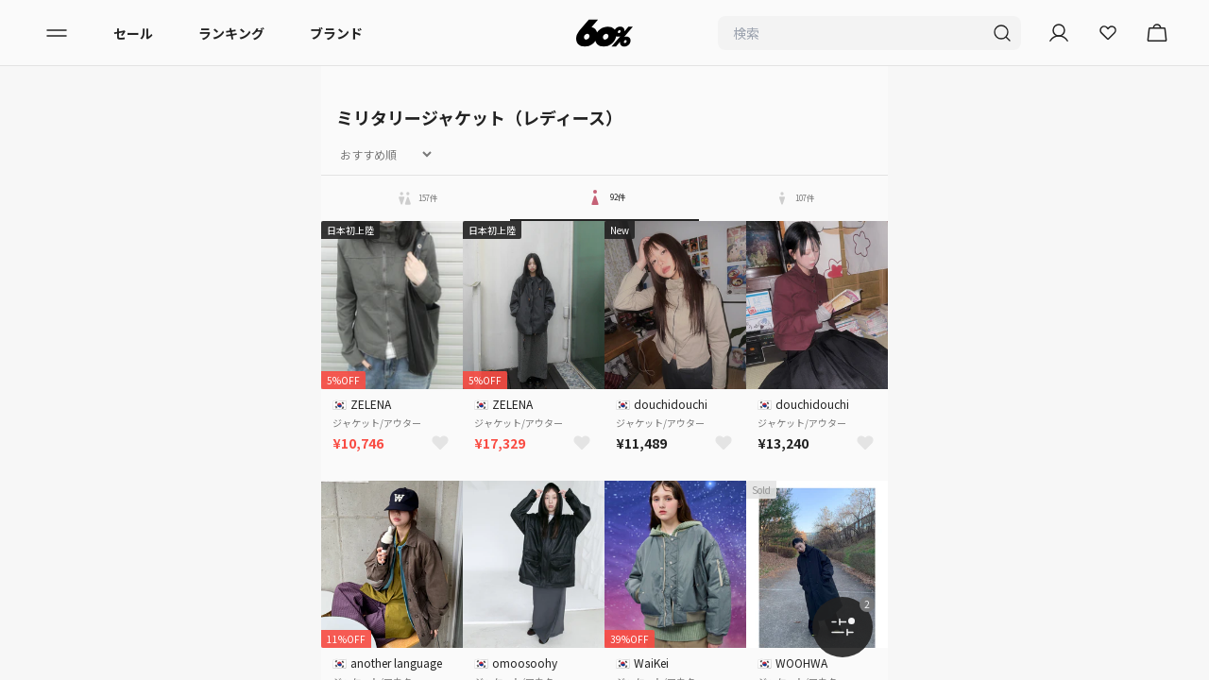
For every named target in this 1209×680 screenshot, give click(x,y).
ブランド (336, 33)
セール (133, 33)
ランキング (231, 33)
